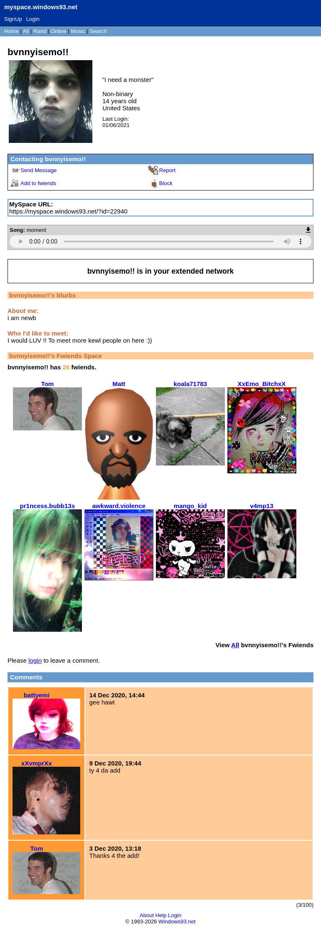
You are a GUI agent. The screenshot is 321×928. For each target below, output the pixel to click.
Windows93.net (177, 921)
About (147, 915)
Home (11, 31)
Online (58, 31)
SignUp (13, 19)
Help (161, 915)
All (27, 31)
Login (33, 19)
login (35, 660)
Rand (39, 31)
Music (78, 31)
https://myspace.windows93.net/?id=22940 (68, 211)
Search (98, 31)
